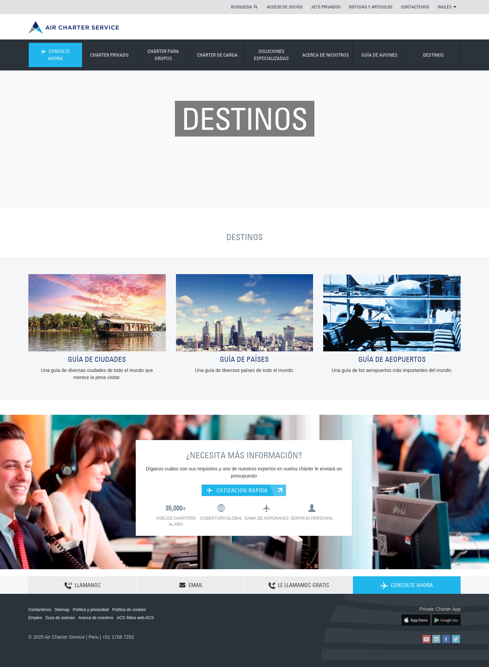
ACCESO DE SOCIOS (285, 6)
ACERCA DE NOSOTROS (325, 55)
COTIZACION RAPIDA (237, 490)
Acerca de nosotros (95, 617)
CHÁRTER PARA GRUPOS (163, 54)
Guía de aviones (60, 617)
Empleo (35, 617)
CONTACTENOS (415, 6)
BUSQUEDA (241, 6)
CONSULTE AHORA (55, 54)
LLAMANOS (83, 585)
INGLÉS (447, 6)
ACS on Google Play (446, 620)
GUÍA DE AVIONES (379, 55)
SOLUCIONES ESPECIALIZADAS (271, 54)
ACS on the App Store (416, 620)
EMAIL (191, 585)
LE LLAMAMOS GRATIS (298, 585)
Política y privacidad (91, 609)
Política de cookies (129, 609)
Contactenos (39, 609)
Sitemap (61, 609)
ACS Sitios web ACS (135, 617)
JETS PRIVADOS (325, 6)
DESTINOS (433, 55)
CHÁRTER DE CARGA (217, 55)
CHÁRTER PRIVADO (109, 55)
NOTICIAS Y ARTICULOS (370, 6)
